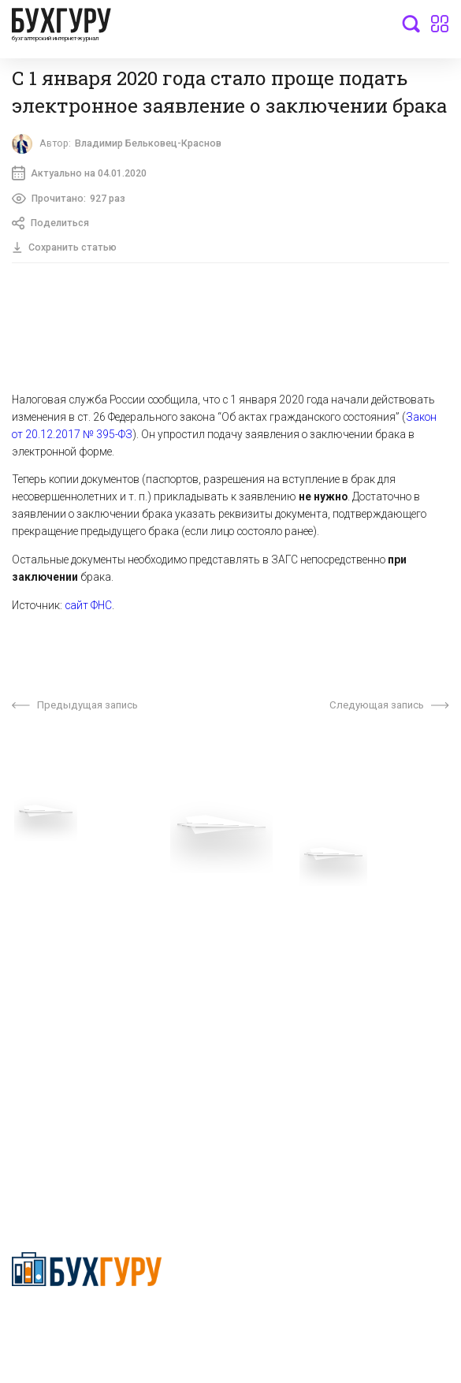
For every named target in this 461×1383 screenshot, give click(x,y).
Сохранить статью (64, 249)
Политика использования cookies (317, 971)
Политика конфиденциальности (87, 1323)
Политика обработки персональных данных (323, 941)
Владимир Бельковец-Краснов (149, 144)
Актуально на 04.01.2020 (79, 173)
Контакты (37, 960)
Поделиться (51, 225)
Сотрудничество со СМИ (294, 911)
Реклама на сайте (58, 995)
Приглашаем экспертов (73, 911)
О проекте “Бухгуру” (282, 887)
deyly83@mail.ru (68, 1154)
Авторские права (57, 1019)
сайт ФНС (88, 606)
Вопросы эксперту (59, 887)
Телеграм (37, 935)
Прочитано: (69, 200)
